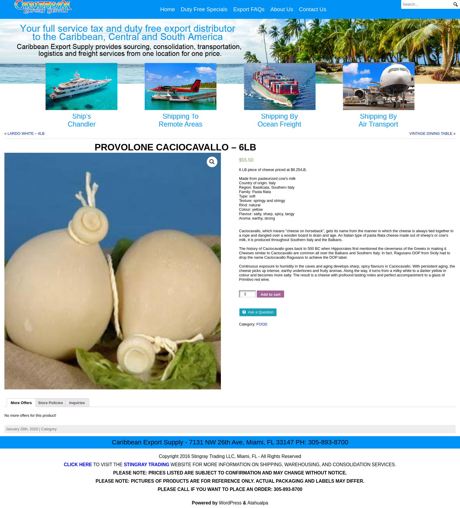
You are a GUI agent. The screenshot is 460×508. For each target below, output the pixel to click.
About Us (281, 9)
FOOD (261, 324)
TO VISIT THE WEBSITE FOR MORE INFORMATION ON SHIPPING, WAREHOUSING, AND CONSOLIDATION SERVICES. (230, 464)
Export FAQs (248, 9)
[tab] (21, 402)
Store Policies (50, 403)
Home (167, 9)
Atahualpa (257, 502)
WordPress (230, 502)
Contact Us (312, 9)
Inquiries (77, 403)
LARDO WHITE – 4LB (26, 133)
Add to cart (271, 294)
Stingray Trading (208, 456)
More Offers (21, 403)
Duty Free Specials (204, 9)
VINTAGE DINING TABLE (430, 133)
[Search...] (430, 4)
